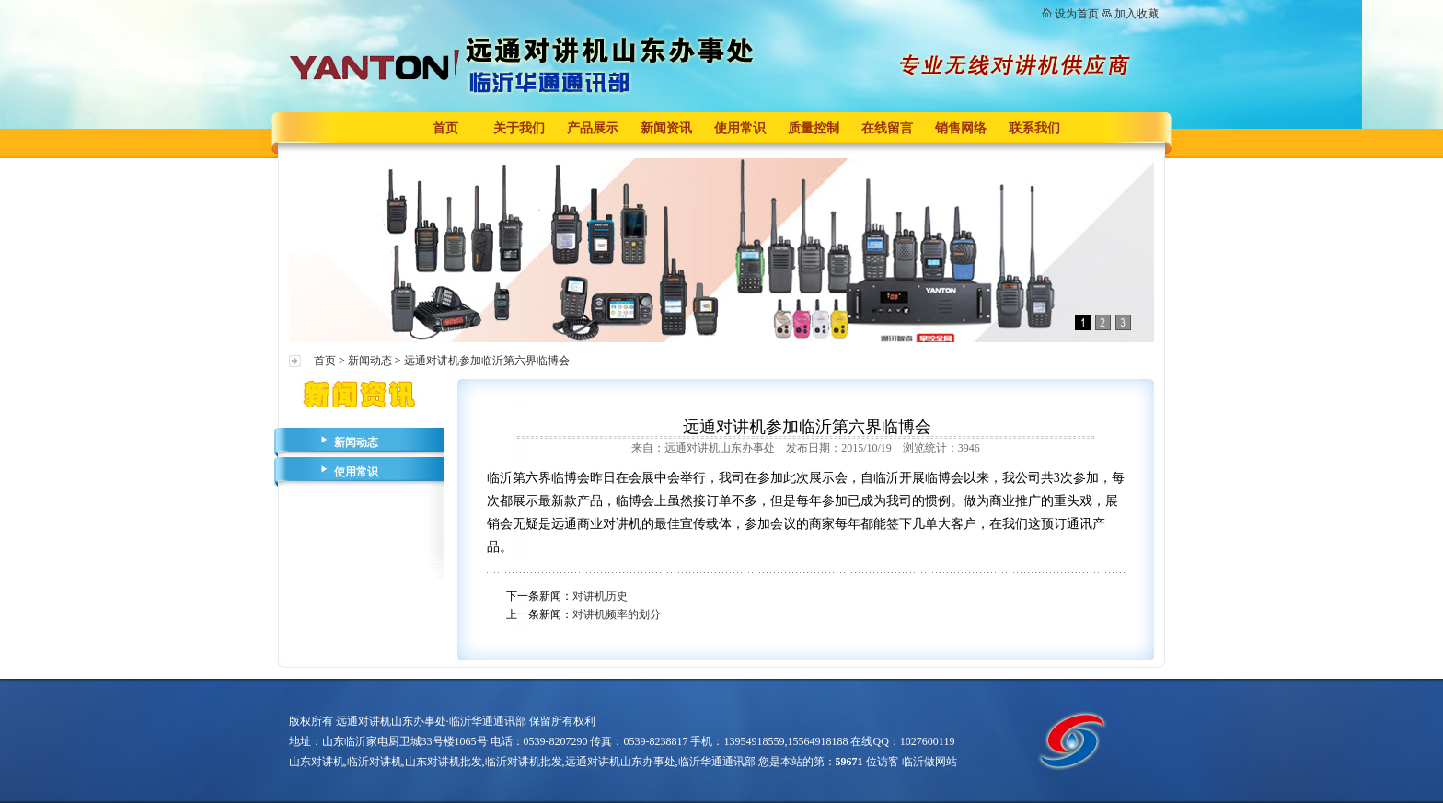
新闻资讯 (666, 128)
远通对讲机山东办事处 (620, 761)
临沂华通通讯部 (717, 761)
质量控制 (813, 128)
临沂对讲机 (374, 761)
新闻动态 (370, 360)
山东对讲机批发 (443, 761)
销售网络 (961, 128)
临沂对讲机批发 (523, 761)
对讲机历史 (600, 596)
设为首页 (1077, 13)
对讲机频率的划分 (616, 614)
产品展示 (592, 128)
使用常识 (740, 128)
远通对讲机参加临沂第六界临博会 (487, 360)
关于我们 (519, 128)
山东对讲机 (316, 761)
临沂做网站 (929, 761)
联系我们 (1034, 128)
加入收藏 (1136, 13)
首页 (445, 128)
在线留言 (887, 128)
